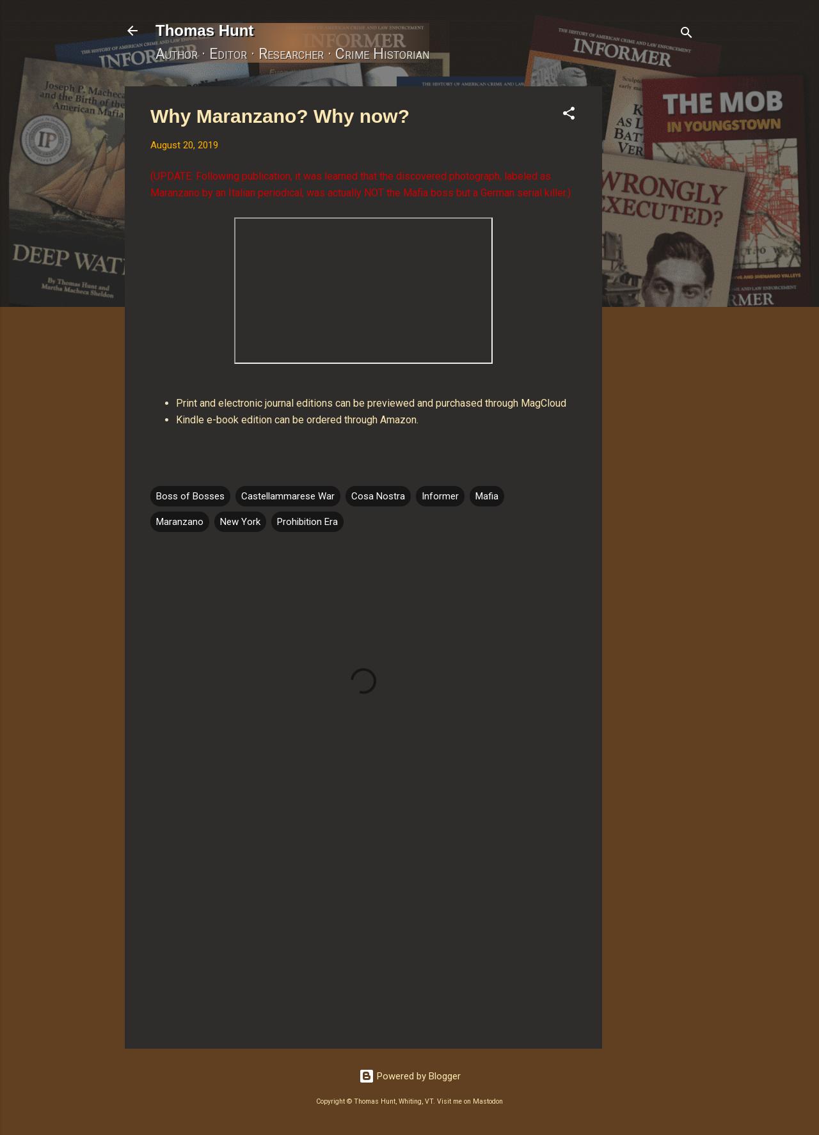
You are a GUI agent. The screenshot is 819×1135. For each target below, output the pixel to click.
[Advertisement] (653, 278)
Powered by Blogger (410, 1076)
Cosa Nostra (378, 496)
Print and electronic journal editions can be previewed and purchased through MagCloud (371, 403)
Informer (440, 496)
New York (240, 522)
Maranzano (179, 522)
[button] (568, 115)
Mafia (486, 496)
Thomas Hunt (204, 30)
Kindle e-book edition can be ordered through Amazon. (297, 420)
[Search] (686, 34)
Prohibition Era (307, 522)
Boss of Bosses (190, 496)
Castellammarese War (288, 496)
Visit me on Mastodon (470, 1101)
